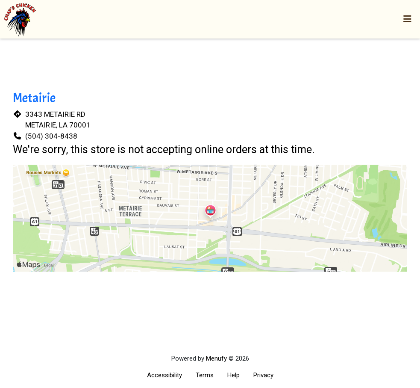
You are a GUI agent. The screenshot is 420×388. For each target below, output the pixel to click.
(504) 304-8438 (51, 136)
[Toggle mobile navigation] (407, 19)
